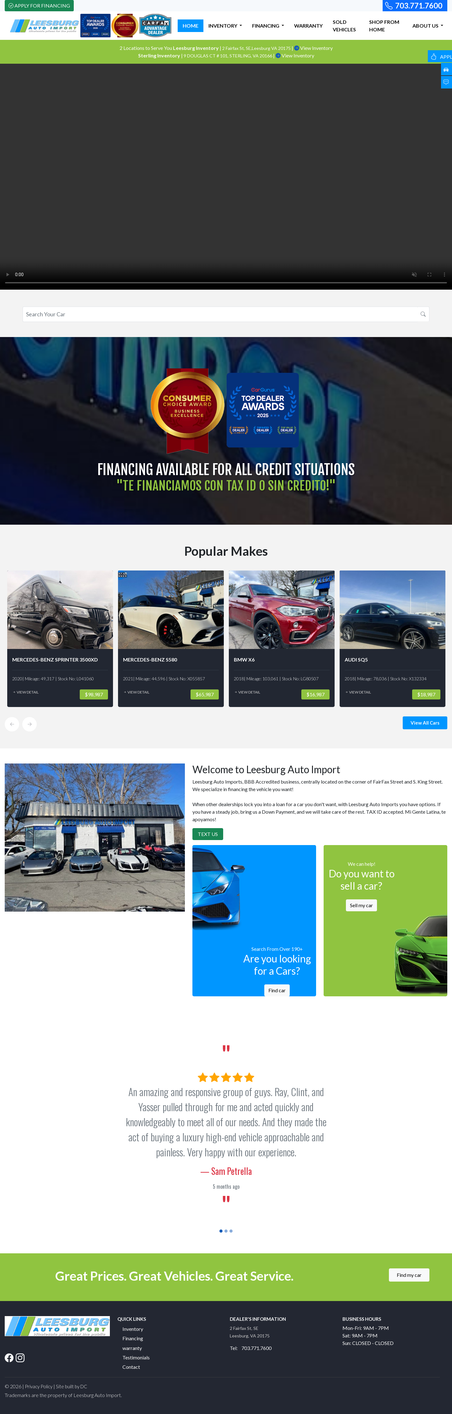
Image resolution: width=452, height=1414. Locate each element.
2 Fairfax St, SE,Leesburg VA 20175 (257, 48)
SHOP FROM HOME (384, 25)
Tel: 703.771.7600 (251, 1348)
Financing (132, 1338)
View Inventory (313, 48)
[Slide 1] (221, 1231)
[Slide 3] (231, 1231)
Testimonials (136, 1357)
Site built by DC (71, 1386)
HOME (190, 26)
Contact (131, 1367)
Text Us (208, 834)
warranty (132, 1348)
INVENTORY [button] (223, 26)
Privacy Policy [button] (38, 1386)
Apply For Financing (39, 5)
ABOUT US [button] (425, 26)
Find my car (409, 1275)
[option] (60, 638)
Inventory (132, 1329)
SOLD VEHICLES (344, 25)
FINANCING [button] (266, 26)
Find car (277, 990)
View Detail (25, 692)
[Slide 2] (226, 1231)
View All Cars (425, 723)
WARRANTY (308, 26)
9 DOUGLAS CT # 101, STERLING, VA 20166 (228, 55)
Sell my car (361, 905)
